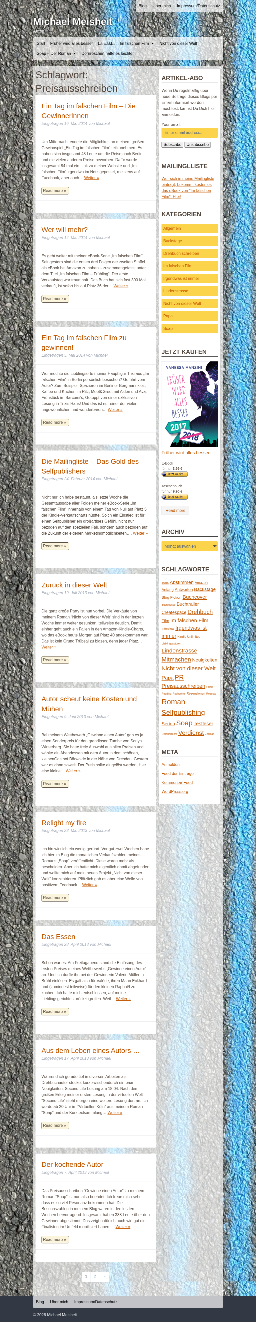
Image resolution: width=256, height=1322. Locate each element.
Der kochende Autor (73, 1164)
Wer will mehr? (65, 230)
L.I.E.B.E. (106, 43)
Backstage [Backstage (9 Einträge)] (205, 589)
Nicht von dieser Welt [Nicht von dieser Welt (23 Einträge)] (189, 668)
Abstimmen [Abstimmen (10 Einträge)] (182, 582)
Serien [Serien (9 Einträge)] (168, 723)
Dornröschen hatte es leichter (108, 53)
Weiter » (91, 178)
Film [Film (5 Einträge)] (165, 620)
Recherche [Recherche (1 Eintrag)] (179, 693)
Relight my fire (64, 823)
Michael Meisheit (72, 21)
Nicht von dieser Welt (178, 43)
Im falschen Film (137, 44)
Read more (175, 510)
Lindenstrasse (175, 291)
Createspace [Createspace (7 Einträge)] (174, 612)
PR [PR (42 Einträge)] (179, 677)
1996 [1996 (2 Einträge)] (165, 583)
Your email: (171, 124)
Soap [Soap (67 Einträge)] (184, 723)
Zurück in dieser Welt (74, 585)
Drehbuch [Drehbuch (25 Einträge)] (200, 612)
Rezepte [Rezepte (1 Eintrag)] (211, 693)
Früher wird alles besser (71, 43)
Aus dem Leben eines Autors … (91, 1050)
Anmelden (171, 764)
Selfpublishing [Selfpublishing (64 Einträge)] (183, 712)
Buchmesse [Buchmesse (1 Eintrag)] (169, 604)
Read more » (54, 190)
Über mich (162, 6)
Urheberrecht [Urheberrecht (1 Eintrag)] (169, 733)
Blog (143, 6)
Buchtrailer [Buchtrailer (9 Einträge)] (187, 604)
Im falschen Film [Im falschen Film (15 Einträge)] (189, 620)
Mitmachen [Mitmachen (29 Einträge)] (176, 659)
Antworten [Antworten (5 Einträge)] (184, 589)
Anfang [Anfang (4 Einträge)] (168, 589)
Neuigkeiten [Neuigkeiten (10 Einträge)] (205, 660)
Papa (167, 316)
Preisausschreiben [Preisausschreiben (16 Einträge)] (183, 686)
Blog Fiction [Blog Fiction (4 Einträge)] (171, 597)
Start (41, 43)
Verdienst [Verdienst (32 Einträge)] (191, 732)
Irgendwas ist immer (181, 278)
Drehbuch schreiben (181, 253)
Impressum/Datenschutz (198, 6)
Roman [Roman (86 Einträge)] (173, 702)
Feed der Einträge (178, 773)
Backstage (172, 241)
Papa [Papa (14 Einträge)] (168, 678)
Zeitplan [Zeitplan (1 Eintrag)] (209, 733)
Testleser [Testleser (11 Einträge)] (203, 723)
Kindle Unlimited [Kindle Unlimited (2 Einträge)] (189, 636)
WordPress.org (175, 791)
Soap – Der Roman (56, 54)
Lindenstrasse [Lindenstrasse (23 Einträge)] (179, 650)
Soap (167, 328)
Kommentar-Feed (177, 782)
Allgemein (172, 228)
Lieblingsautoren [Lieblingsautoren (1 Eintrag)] (171, 643)
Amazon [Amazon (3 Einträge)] (201, 583)
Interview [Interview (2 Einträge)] (168, 628)
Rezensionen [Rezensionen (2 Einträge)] (195, 693)
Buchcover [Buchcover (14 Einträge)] (194, 597)
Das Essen (58, 937)
